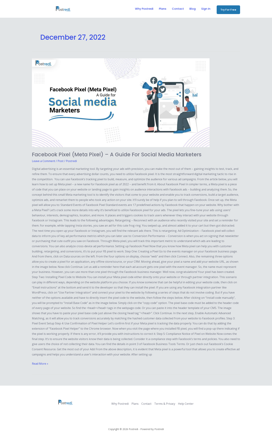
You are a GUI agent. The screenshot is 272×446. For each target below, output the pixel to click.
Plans (162, 9)
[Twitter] (41, 9)
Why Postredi (144, 9)
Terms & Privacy (164, 404)
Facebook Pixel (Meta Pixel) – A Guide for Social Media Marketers (116, 154)
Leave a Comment (43, 161)
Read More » (40, 363)
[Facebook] (33, 9)
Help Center (186, 404)
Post (60, 161)
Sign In (205, 9)
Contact (178, 9)
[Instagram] (50, 9)
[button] (228, 9)
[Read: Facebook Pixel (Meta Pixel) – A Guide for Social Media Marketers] (136, 102)
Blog (192, 9)
